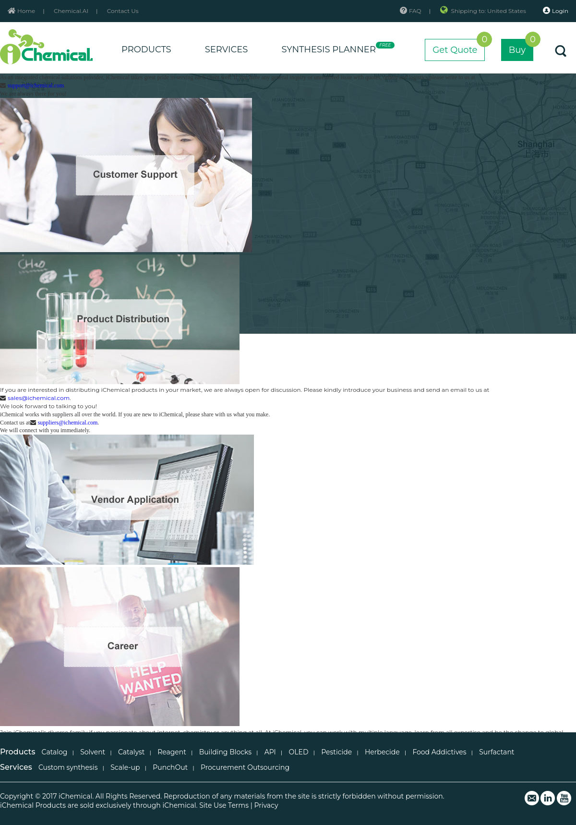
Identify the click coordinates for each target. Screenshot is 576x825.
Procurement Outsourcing (245, 767)
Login (555, 10)
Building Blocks (225, 752)
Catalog (55, 752)
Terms (238, 805)
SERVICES (226, 49)
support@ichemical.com (36, 85)
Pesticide (336, 752)
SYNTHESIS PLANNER (336, 48)
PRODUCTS (146, 49)
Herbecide (382, 752)
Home (21, 10)
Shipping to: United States (484, 10)
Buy (521, 47)
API (270, 752)
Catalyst (131, 752)
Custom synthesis (68, 767)
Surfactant (496, 752)
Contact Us (123, 10)
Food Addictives (439, 752)
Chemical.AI (71, 10)
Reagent (171, 752)
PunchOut (170, 767)
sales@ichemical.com (39, 397)
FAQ (410, 10)
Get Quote (458, 47)
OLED (299, 752)
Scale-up (125, 767)
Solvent (92, 752)
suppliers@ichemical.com (68, 422)
